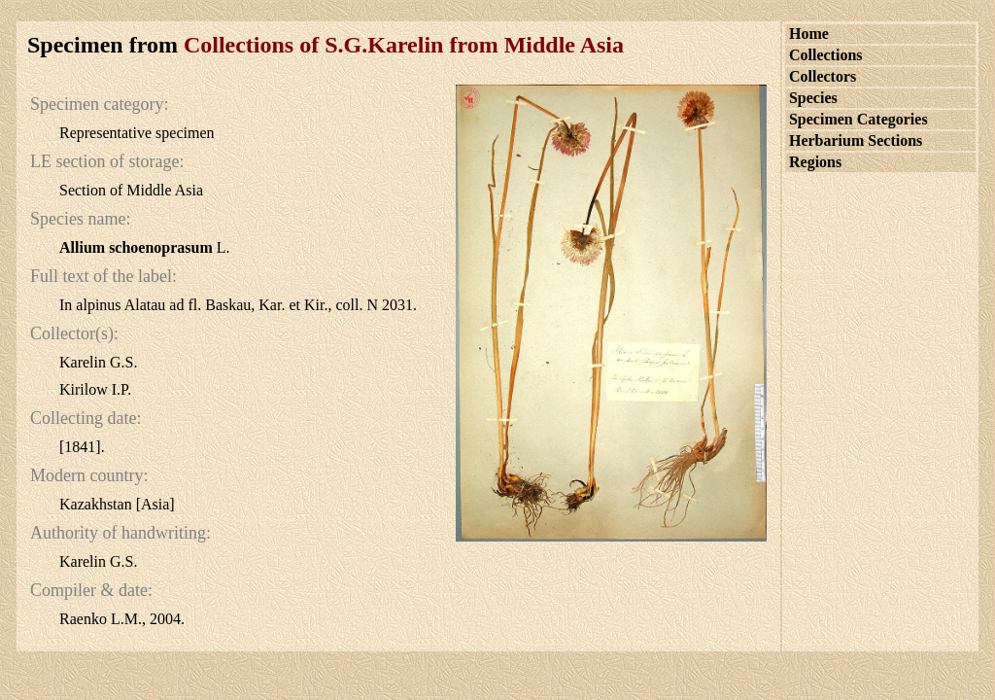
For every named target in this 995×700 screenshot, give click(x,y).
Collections (826, 55)
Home (809, 33)
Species (813, 97)
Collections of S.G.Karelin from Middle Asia (404, 44)
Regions (815, 162)
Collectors (822, 76)
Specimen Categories (858, 119)
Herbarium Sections (855, 140)
